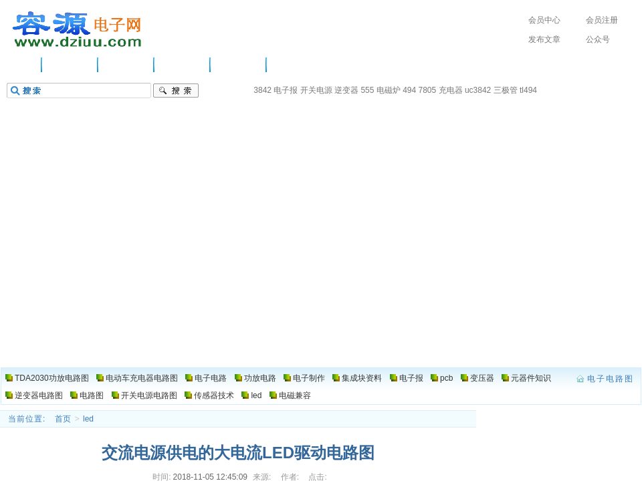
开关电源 (316, 90)
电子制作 (238, 64)
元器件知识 (531, 378)
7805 (428, 90)
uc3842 (478, 90)
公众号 (598, 39)
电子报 (286, 90)
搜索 (176, 91)
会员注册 (602, 20)
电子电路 (126, 64)
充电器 (451, 90)
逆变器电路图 (39, 395)
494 (409, 90)
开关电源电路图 (149, 395)
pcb (446, 378)
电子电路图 (77, 29)
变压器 (482, 378)
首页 (63, 419)
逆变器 (346, 90)
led (256, 395)
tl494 (528, 90)
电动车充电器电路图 (142, 378)
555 (367, 90)
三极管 (506, 90)
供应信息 (70, 64)
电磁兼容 (295, 395)
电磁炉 (389, 90)
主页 (23, 64)
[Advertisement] (321, 267)
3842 (262, 90)
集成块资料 (362, 378)
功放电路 (182, 64)
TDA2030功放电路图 (52, 378)
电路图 (290, 64)
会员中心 (544, 20)
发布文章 (544, 39)
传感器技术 (214, 395)
